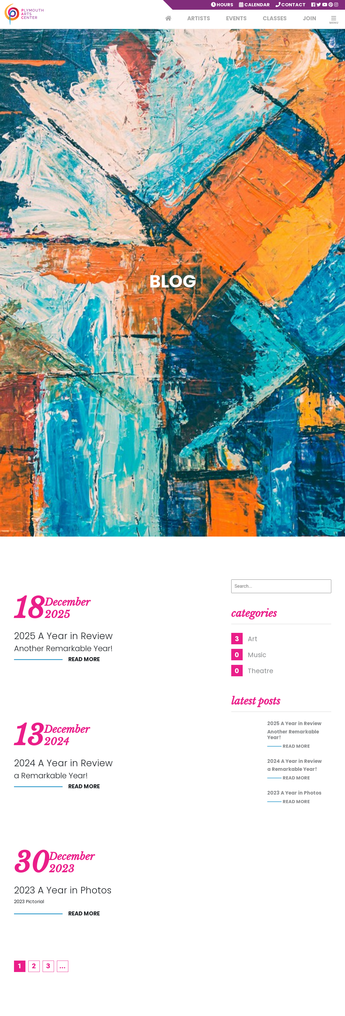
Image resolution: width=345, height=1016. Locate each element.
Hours (222, 4)
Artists (198, 18)
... (62, 966)
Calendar (254, 4)
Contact (291, 4)
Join (309, 18)
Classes (275, 18)
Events (236, 18)
